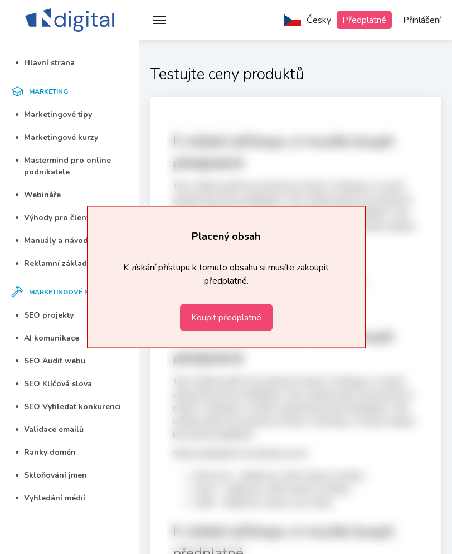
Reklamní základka (56, 263)
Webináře (38, 194)
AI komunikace (47, 338)
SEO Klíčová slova (54, 383)
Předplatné (364, 20)
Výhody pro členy (53, 217)
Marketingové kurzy (57, 137)
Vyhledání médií (50, 498)
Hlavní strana (45, 62)
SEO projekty (45, 315)
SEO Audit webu (50, 361)
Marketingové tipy (54, 114)
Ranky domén (46, 452)
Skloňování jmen (51, 475)
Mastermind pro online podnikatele (63, 166)
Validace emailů (50, 429)
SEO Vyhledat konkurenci (68, 406)
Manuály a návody (54, 240)
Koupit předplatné (226, 318)
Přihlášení (422, 20)
